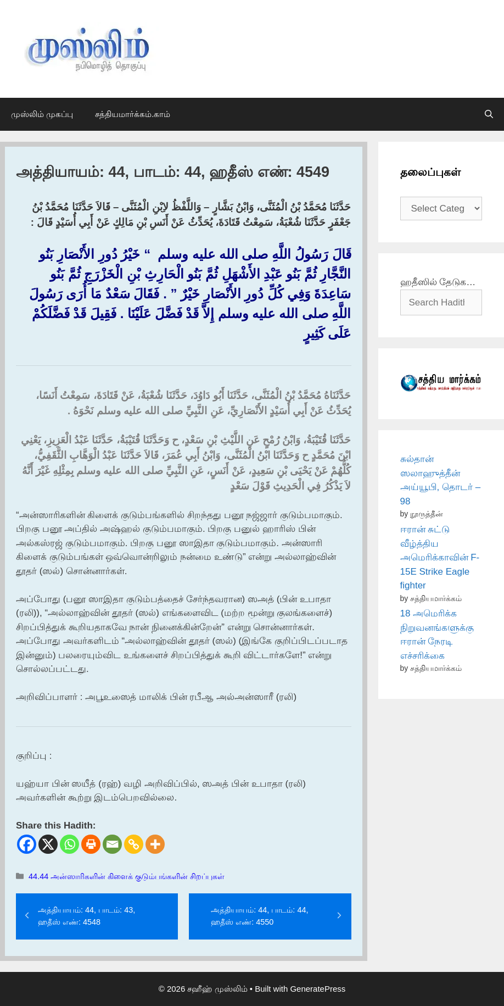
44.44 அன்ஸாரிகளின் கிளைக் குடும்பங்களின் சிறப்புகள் (127, 876)
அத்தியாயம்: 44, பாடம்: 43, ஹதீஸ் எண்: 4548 (86, 915)
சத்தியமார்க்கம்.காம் (132, 114)
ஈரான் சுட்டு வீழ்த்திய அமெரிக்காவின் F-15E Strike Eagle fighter (440, 557)
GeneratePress (317, 988)
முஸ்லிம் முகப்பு (42, 114)
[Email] (112, 844)
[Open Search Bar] (489, 114)
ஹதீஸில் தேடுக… (438, 282)
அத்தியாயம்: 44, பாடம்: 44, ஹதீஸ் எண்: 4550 (259, 915)
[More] (155, 844)
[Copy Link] (133, 844)
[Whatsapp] (69, 844)
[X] (48, 844)
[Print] (90, 844)
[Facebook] (26, 844)
